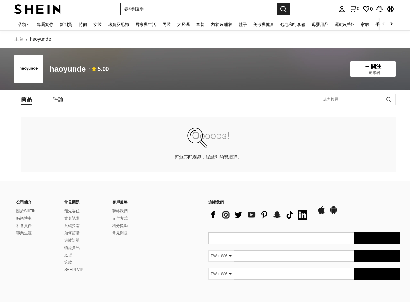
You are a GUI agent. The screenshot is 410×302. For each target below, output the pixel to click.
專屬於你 (45, 24)
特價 (83, 24)
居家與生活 (145, 24)
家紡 (365, 24)
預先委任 (72, 211)
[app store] (321, 213)
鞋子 (243, 24)
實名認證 (72, 218)
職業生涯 (24, 233)
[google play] (333, 213)
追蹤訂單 (72, 240)
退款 (68, 262)
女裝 (97, 24)
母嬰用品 (320, 24)
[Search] (283, 9)
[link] (367, 9)
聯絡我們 (120, 211)
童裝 (200, 24)
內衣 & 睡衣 (221, 24)
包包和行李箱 (292, 24)
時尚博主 (24, 218)
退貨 (68, 255)
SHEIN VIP (73, 269)
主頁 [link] (18, 39)
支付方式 (120, 218)
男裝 (166, 24)
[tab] (26, 99)
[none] (28, 69)
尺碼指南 (72, 225)
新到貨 (66, 24)
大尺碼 (183, 24)
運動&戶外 (344, 24)
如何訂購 (72, 233)
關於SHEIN (26, 211)
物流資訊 (72, 247)
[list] (259, 215)
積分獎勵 (120, 225)
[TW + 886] (221, 256)
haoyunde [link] (40, 39)
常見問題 (120, 233)
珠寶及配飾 (118, 24)
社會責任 (24, 225)
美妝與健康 (263, 24)
